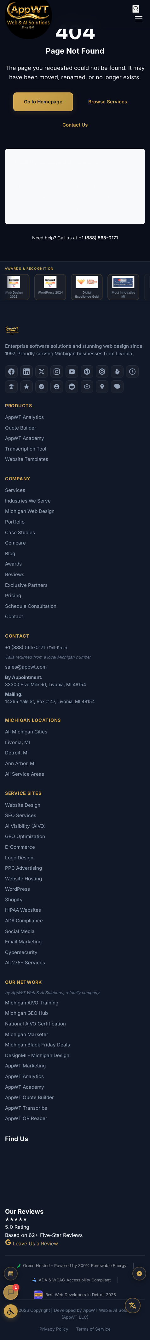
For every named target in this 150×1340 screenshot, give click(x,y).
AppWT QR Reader (26, 1118)
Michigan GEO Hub (26, 1013)
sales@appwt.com (26, 667)
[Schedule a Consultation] (11, 1273)
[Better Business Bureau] (132, 371)
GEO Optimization (25, 836)
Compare (15, 543)
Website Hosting (23, 879)
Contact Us (75, 125)
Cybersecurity (21, 952)
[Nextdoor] (41, 386)
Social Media (20, 931)
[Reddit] (72, 386)
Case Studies (20, 532)
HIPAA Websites (23, 910)
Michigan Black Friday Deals (37, 1045)
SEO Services (93, 174)
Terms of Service (93, 1329)
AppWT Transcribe (26, 1108)
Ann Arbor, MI (20, 763)
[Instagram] (56, 371)
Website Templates (26, 459)
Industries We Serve (28, 501)
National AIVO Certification (35, 1024)
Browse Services (107, 102)
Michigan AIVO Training (31, 1003)
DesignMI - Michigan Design (37, 1055)
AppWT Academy (24, 438)
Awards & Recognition (29, 269)
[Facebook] (11, 371)
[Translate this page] (133, 1305)
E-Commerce (92, 186)
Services (15, 490)
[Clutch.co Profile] (102, 371)
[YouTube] (72, 371)
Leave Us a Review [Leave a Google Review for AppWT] (31, 1243)
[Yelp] (117, 371)
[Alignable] (56, 386)
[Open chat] (10, 1292)
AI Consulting (31, 186)
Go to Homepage (43, 102)
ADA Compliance (24, 921)
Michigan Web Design (30, 511)
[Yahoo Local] (117, 386)
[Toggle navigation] (138, 19)
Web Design (29, 174)
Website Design (22, 805)
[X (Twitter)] (41, 371)
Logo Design (30, 198)
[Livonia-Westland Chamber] (87, 386)
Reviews (14, 574)
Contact (14, 616)
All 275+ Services (25, 963)
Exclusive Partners (26, 585)
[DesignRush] (11, 386)
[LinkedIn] (26, 371)
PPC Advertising (23, 868)
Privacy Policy (53, 1329)
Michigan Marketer (26, 1034)
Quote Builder (20, 428)
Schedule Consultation (30, 606)
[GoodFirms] (26, 386)
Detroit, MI (17, 753)
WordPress (17, 889)
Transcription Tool (25, 449)
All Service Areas (24, 774)
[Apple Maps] (102, 386)
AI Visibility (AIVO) (98, 198)
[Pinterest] (87, 371)
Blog (10, 553)
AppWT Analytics (24, 417)
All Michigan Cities (26, 732)
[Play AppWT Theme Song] (139, 1273)
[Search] (135, 9)
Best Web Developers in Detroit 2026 (75, 1294)
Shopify (14, 900)
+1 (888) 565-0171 (98, 237)
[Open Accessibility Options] (11, 1311)
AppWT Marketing (25, 1066)
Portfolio (87, 210)
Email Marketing (23, 942)
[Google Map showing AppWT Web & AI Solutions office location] (75, 1174)
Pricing (23, 210)
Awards (13, 564)
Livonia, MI (17, 742)
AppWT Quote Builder (29, 1097)
